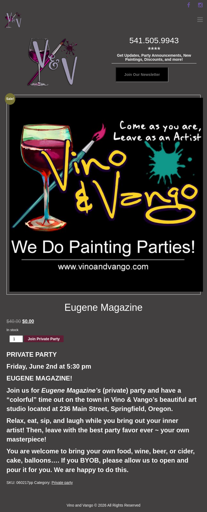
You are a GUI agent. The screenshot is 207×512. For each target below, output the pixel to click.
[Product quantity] (16, 338)
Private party (62, 482)
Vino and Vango (80, 505)
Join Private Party (44, 339)
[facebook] (188, 5)
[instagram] (200, 5)
